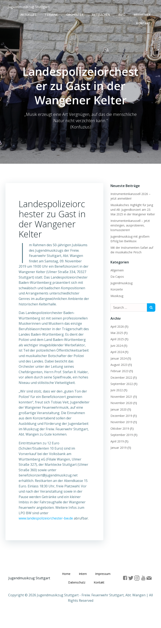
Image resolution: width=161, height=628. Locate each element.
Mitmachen (102, 14)
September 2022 (121, 383)
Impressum (73, 589)
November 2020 (121, 402)
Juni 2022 (116, 389)
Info (122, 14)
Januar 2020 (118, 409)
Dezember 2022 (121, 377)
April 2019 (116, 441)
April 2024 (116, 351)
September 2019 (121, 434)
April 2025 (116, 338)
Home (78, 581)
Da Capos (116, 276)
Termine (52, 14)
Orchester (75, 14)
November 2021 (121, 396)
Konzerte (116, 289)
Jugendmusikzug (121, 282)
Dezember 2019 (121, 415)
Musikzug (116, 295)
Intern (95, 581)
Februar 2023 (119, 370)
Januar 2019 (118, 447)
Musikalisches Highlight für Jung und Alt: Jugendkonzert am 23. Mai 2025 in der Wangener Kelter (132, 209)
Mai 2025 (116, 332)
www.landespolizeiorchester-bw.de (46, 524)
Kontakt (144, 22)
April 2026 (116, 326)
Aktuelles (29, 14)
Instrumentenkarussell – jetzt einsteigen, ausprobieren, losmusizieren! (129, 225)
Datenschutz (98, 589)
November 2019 (121, 421)
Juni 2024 (116, 345)
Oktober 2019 (119, 428)
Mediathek (143, 14)
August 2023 (118, 364)
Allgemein (116, 270)
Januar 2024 (118, 358)
